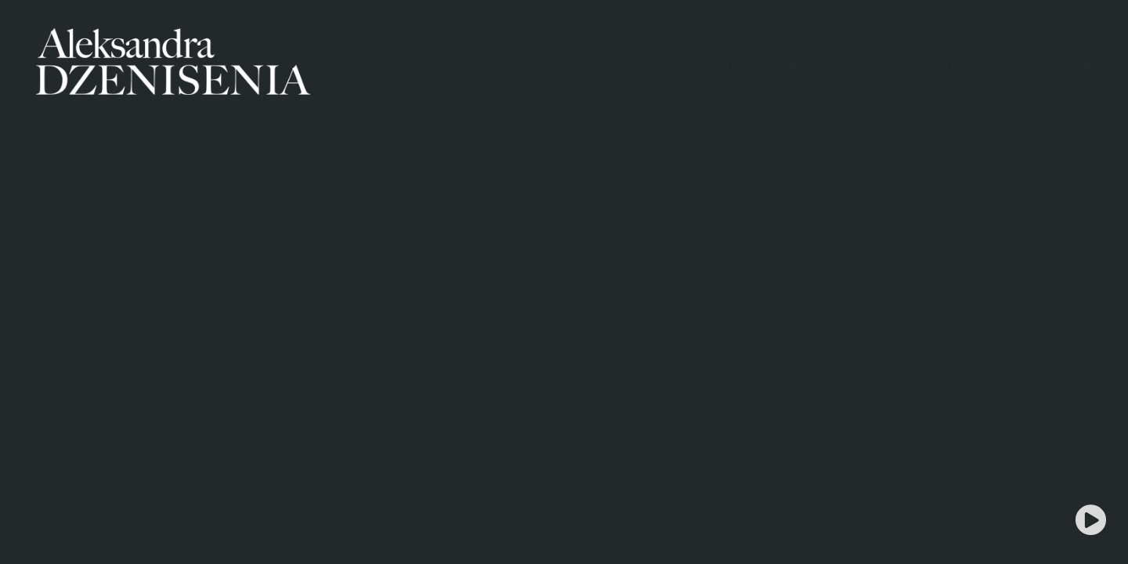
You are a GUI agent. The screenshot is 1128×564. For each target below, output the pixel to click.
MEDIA (857, 63)
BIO (729, 63)
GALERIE (927, 63)
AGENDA (787, 63)
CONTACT (1009, 63)
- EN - (1080, 63)
